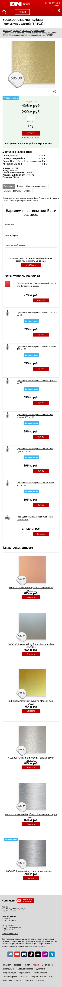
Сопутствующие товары (36, 186)
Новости (18, 965)
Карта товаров (40, 973)
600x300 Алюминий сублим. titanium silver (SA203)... (31, 645)
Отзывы (27, 191)
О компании (47, 965)
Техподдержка (10, 976)
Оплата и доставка (12, 191)
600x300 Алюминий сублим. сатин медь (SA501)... (31, 588)
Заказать (41, 300)
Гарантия (28, 980)
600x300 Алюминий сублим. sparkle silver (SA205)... (31, 759)
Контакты (40, 980)
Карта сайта (24, 973)
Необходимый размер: (16, 245)
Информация (9, 973)
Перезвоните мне (10, 933)
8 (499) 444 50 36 (52, 3)
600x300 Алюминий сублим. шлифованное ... (31, 871)
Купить (31, 133)
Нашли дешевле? (31, 137)
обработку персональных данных (31, 261)
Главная (7, 965)
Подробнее (9, 186)
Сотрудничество (25, 969)
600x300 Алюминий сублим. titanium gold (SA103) (31, 702)
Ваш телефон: (12, 235)
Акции (22, 12)
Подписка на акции (12, 980)
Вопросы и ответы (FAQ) (42, 976)
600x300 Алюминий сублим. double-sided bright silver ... (31, 815)
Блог (27, 965)
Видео (20, 186)
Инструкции (8, 969)
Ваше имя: (10, 224)
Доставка (40, 969)
